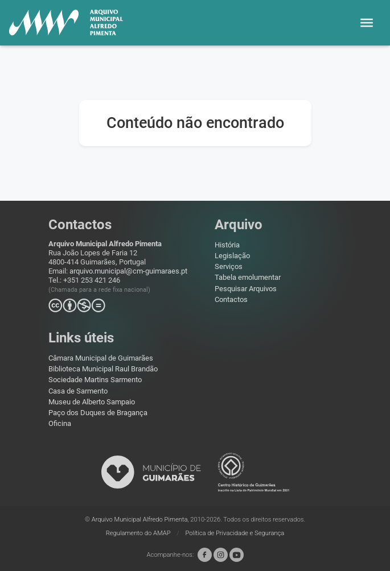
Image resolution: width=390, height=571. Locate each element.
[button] (366, 22)
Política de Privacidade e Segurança (235, 533)
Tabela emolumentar (248, 277)
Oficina (59, 423)
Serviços (229, 266)
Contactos (231, 299)
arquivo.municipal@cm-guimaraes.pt (128, 271)
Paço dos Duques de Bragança (97, 412)
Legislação (232, 255)
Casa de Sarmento (78, 391)
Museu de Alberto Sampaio (91, 402)
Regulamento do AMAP (139, 533)
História (227, 245)
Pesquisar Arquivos (246, 288)
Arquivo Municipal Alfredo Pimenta (140, 519)
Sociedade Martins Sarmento (95, 379)
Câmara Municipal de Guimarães (100, 358)
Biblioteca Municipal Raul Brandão (103, 369)
